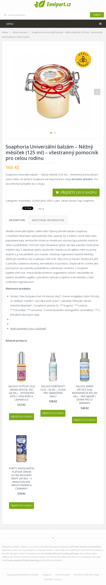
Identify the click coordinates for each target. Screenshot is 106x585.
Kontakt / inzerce (53, 579)
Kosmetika (25, 200)
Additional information (48, 220)
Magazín (47, 575)
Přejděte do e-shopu (78, 192)
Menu (9, 23)
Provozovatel (62, 575)
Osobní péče (39, 200)
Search (97, 14)
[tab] (17, 220)
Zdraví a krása (68, 200)
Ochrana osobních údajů (86, 575)
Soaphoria (88, 200)
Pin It (41, 208)
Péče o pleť (53, 200)
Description (17, 220)
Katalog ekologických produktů (23, 575)
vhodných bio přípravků (59, 556)
